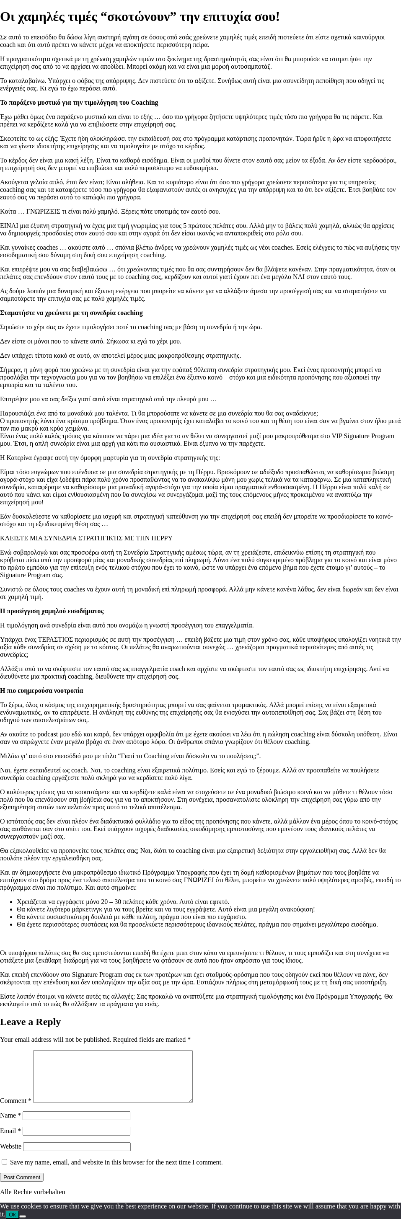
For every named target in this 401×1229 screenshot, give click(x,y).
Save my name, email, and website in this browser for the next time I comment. (116, 1172)
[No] (22, 1226)
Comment (15, 1110)
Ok (12, 1224)
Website (10, 1156)
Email (10, 1140)
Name (10, 1125)
